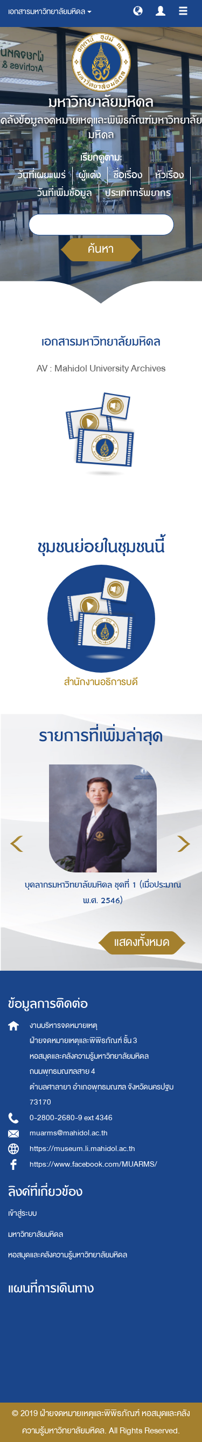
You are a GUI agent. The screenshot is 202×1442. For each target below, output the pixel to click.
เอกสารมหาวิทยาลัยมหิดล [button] (50, 11)
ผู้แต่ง (90, 175)
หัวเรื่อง (169, 175)
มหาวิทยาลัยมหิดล (35, 1234)
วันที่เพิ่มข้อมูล (64, 193)
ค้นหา (101, 249)
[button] (138, 10)
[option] (100, 842)
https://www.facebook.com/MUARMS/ (93, 1164)
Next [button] (184, 844)
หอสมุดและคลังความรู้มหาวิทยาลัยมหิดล (67, 1255)
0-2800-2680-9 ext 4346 (71, 1118)
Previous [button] (17, 844)
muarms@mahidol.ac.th (69, 1133)
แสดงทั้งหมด (142, 942)
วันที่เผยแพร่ (42, 175)
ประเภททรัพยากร (138, 193)
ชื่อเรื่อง (128, 175)
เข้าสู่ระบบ (22, 1213)
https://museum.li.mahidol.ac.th (82, 1148)
